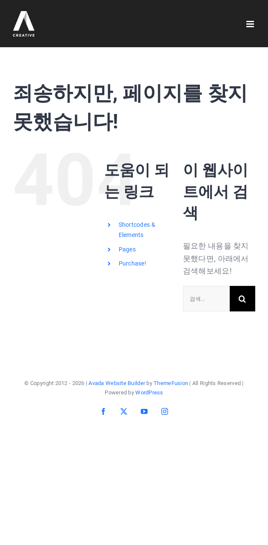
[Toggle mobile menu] (250, 24)
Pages (127, 249)
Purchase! (132, 263)
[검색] (242, 298)
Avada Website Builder (116, 383)
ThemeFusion (171, 383)
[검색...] (206, 298)
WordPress (149, 392)
